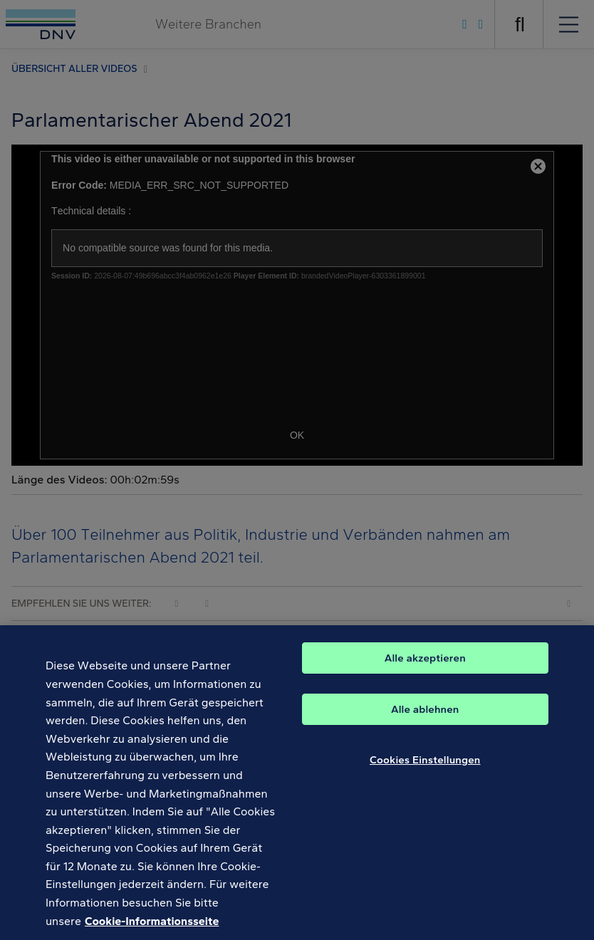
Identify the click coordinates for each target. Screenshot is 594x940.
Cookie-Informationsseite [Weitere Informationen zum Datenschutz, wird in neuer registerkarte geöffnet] (152, 932)
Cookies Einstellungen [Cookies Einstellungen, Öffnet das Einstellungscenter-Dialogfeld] (425, 772)
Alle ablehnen (425, 721)
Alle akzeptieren (425, 670)
